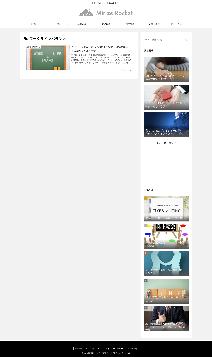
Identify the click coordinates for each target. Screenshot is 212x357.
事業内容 (79, 348)
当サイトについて (93, 348)
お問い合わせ (131, 348)
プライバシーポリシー (113, 348)
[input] (166, 40)
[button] (186, 39)
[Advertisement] (166, 165)
